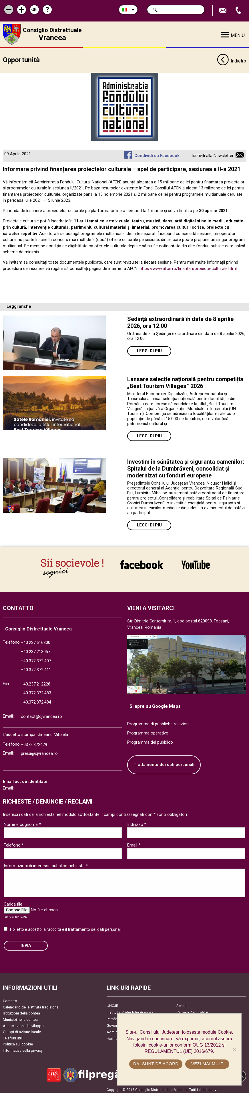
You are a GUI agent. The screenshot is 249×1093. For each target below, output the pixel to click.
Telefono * (14, 843)
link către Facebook (141, 564)
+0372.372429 (34, 743)
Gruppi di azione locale (22, 1030)
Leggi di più (149, 349)
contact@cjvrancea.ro (41, 714)
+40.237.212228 (35, 682)
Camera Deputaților (192, 1011)
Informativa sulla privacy (23, 1049)
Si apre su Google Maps (155, 704)
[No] (234, 1049)
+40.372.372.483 (36, 691)
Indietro (231, 59)
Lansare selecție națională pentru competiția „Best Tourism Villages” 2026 (185, 381)
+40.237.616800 (35, 641)
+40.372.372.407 (36, 659)
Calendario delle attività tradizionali (31, 1005)
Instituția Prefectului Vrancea (130, 1011)
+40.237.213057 (35, 650)
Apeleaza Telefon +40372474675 (239, 10)
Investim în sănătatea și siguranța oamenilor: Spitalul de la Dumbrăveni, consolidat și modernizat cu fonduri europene (185, 467)
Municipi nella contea (20, 1018)
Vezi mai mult (207, 1063)
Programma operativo (147, 731)
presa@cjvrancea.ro (39, 752)
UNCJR (112, 1004)
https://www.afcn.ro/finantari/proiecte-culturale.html (188, 267)
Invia (26, 943)
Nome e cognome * (22, 822)
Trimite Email (223, 10)
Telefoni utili (13, 1036)
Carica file (13, 902)
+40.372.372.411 (36, 668)
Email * (133, 843)
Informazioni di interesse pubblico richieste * (46, 864)
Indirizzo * (136, 822)
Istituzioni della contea (21, 1012)
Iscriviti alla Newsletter (213, 154)
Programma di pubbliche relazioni (158, 722)
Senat (181, 1004)
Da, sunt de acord (155, 1063)
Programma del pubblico (150, 740)
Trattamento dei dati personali (164, 763)
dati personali (109, 927)
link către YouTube (196, 564)
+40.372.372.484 (36, 700)
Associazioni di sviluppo (23, 1024)
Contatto (10, 999)
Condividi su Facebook (157, 154)
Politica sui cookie (18, 1043)
